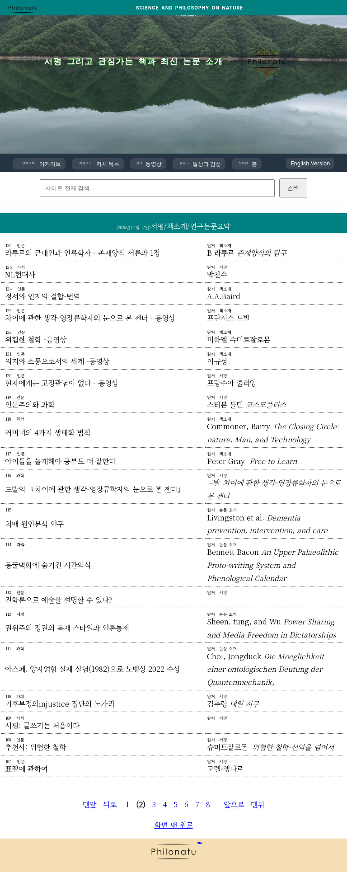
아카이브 (41, 163)
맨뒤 (257, 804)
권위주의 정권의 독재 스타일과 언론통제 (67, 628)
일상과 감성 (200, 163)
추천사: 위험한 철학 (35, 747)
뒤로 (110, 804)
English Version (310, 163)
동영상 (149, 163)
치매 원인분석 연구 (34, 524)
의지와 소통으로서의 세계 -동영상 (57, 361)
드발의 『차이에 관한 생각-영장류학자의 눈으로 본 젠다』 (95, 489)
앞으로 (234, 804)
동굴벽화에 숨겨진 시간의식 (48, 565)
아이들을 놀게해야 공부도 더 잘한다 (60, 461)
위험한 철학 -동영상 (35, 339)
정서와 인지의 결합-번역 (42, 296)
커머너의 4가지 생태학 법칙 (47, 432)
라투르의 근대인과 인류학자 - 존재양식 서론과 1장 (82, 253)
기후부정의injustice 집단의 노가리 (59, 704)
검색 (293, 187)
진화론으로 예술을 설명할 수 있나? (58, 600)
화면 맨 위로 (174, 825)
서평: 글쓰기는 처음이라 (42, 725)
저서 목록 (99, 163)
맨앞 (89, 804)
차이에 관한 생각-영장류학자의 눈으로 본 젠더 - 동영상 (90, 318)
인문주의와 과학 (30, 404)
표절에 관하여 (26, 769)
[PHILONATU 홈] (23, 7)
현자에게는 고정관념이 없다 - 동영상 (61, 383)
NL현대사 (20, 274)
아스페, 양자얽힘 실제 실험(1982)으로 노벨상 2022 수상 (92, 669)
